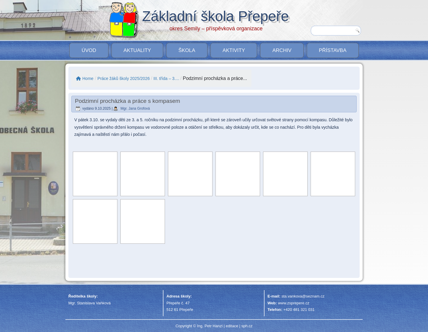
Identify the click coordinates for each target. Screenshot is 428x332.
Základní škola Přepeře (215, 16)
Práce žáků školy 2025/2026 (123, 78)
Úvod (88, 50)
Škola (186, 50)
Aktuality (137, 50)
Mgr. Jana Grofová (135, 108)
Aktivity (234, 50)
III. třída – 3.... (166, 78)
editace (232, 326)
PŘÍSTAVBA (333, 50)
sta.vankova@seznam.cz (303, 296)
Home (84, 78)
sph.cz (247, 326)
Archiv (281, 50)
